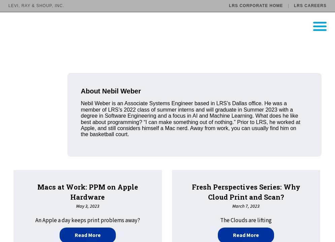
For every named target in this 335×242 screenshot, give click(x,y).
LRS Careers (310, 5)
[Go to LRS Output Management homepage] (171, 26)
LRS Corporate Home (256, 5)
